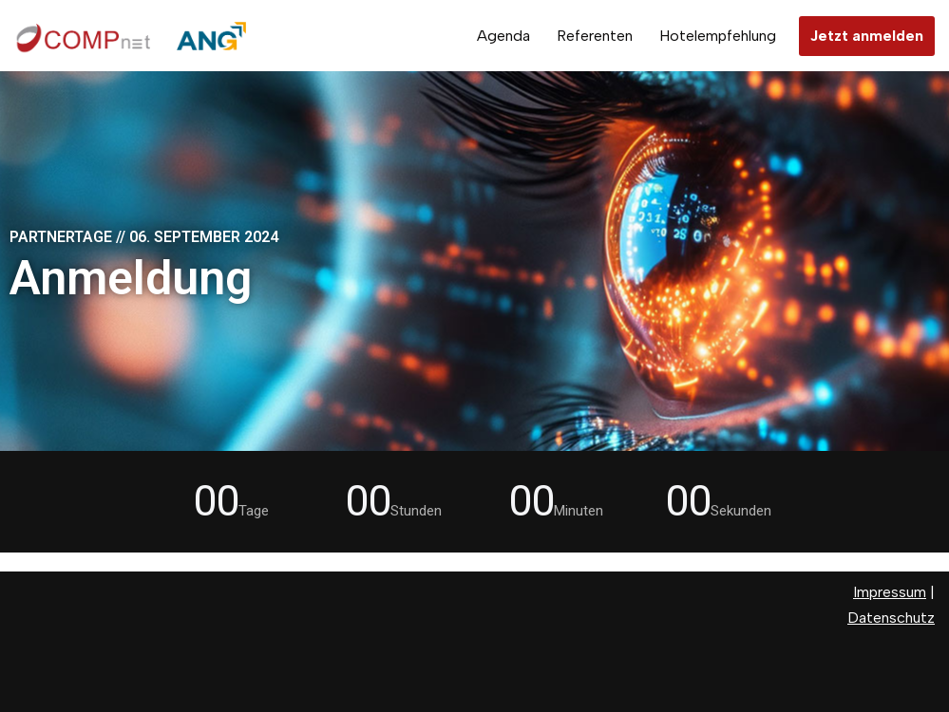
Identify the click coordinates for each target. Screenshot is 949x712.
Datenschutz (891, 618)
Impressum (889, 592)
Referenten (595, 36)
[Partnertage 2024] (133, 35)
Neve (31, 662)
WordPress (52, 688)
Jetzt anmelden (866, 36)
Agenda (503, 36)
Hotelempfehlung (717, 36)
